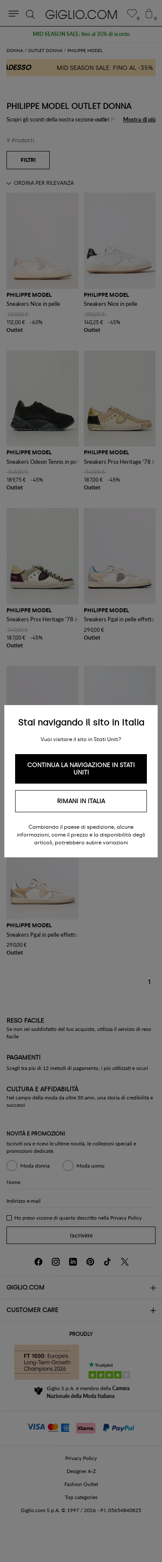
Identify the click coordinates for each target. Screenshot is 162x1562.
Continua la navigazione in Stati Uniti (81, 768)
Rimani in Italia (81, 801)
